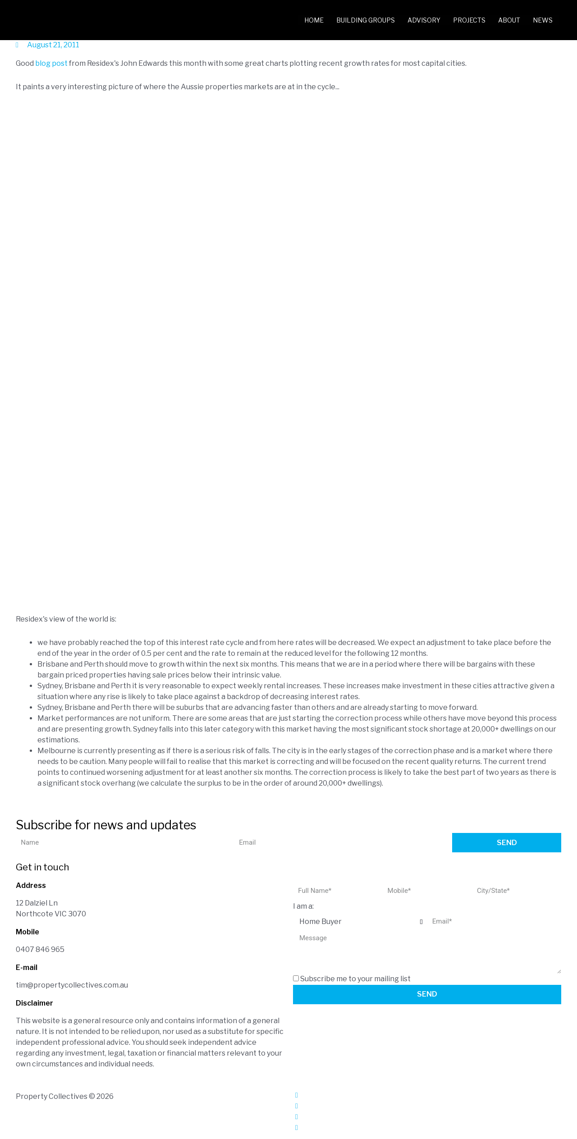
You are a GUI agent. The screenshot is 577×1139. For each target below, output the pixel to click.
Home (314, 20)
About (509, 20)
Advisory (424, 20)
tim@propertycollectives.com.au (72, 985)
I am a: (303, 906)
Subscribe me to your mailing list (355, 978)
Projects (469, 20)
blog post (51, 63)
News (543, 20)
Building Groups (365, 20)
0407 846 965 (40, 949)
